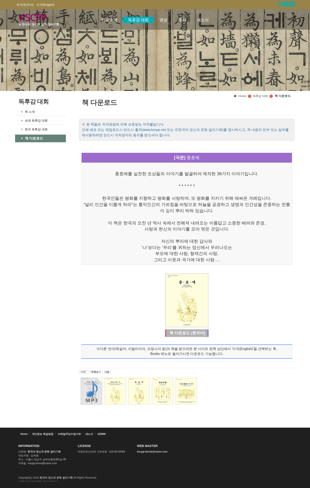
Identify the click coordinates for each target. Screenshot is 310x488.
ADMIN (101, 434)
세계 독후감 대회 (33, 120)
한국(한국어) (25, 4)
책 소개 (26, 112)
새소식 (203, 20)
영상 (163, 20)
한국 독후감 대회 (33, 129)
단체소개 (109, 20)
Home (24, 434)
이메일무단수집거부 (69, 434)
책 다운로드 (30, 138)
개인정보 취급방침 (42, 434)
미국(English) (45, 4)
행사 (182, 20)
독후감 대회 (138, 20)
